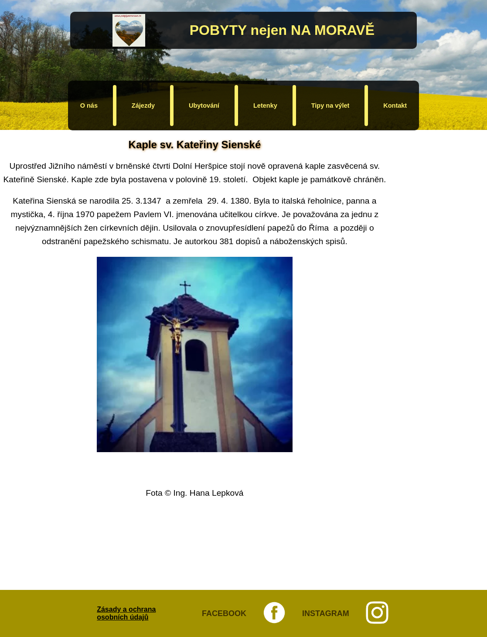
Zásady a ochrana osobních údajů (126, 613)
